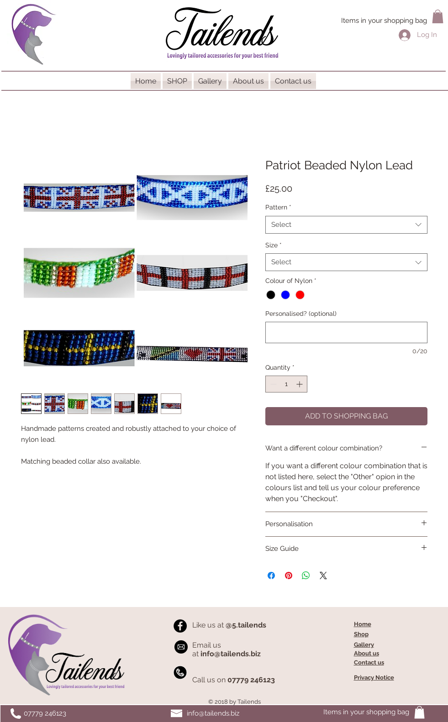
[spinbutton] (286, 384)
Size (273, 245)
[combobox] (346, 225)
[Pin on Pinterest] (288, 575)
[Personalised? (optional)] (346, 332)
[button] (437, 16)
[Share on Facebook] (271, 575)
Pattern (278, 207)
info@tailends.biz (213, 713)
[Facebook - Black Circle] (180, 626)
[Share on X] (323, 575)
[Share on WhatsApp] (305, 575)
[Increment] (300, 384)
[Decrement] (272, 384)
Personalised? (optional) (301, 313)
